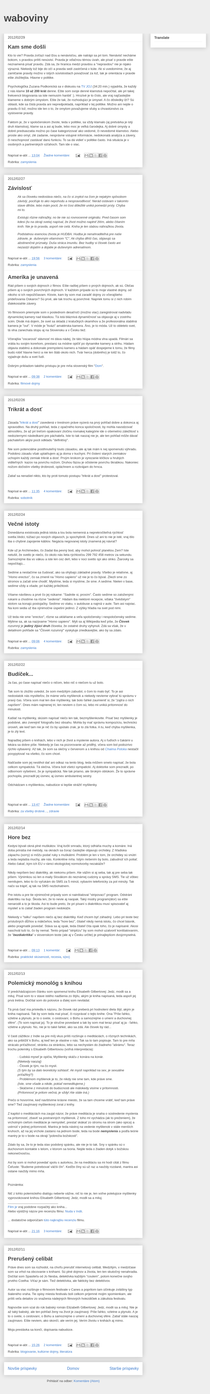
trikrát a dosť (29, 422)
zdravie (54, 811)
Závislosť (20, 188)
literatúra (66, 1351)
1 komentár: (52, 950)
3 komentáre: (53, 258)
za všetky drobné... (34, 811)
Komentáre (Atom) (87, 1381)
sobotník (26, 498)
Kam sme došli (27, 47)
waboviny (26, 18)
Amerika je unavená (33, 277)
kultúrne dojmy (48, 1351)
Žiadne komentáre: (57, 155)
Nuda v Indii (73, 1211)
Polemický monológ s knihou (45, 983)
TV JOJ (86, 86)
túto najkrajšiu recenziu (60, 1220)
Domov (73, 1368)
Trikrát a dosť (25, 409)
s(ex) (66, 957)
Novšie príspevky (22, 1368)
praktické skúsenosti (35, 957)
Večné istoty (23, 524)
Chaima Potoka (116, 749)
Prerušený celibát (30, 1259)
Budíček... (20, 674)
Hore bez (19, 837)
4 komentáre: (53, 491)
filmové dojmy (30, 383)
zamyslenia (28, 162)
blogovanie (28, 1351)
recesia (56, 957)
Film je (12, 1207)
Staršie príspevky (124, 1368)
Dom (98, 366)
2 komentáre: (53, 376)
